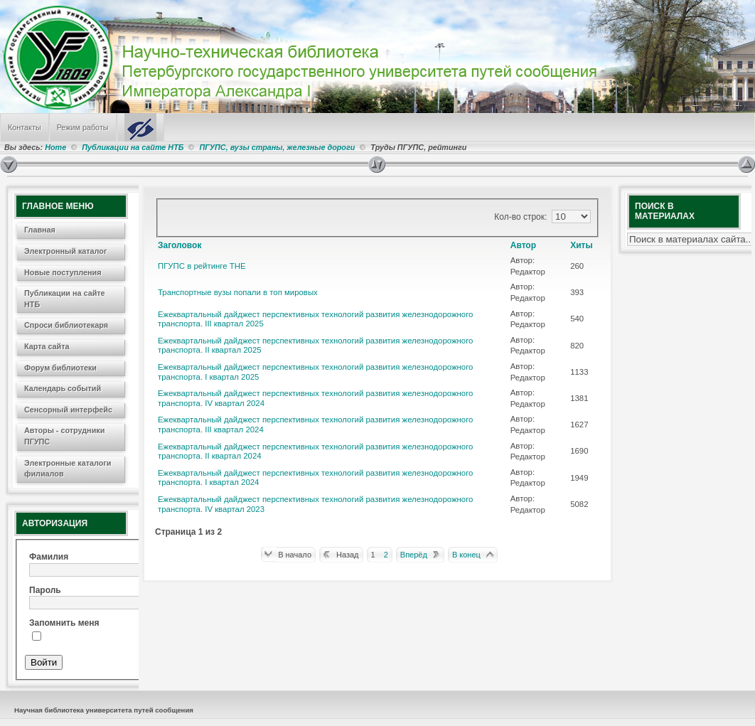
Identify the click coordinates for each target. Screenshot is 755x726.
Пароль (45, 590)
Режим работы (83, 127)
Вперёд (413, 554)
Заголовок (179, 245)
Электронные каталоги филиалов (67, 469)
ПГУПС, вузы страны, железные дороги (277, 147)
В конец (466, 554)
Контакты (24, 127)
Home (55, 147)
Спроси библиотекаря (66, 325)
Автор (523, 245)
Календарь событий (62, 388)
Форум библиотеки (60, 367)
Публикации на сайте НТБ (132, 147)
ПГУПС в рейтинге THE (201, 266)
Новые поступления (63, 272)
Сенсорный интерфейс (68, 409)
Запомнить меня (64, 623)
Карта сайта (47, 346)
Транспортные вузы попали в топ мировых (238, 292)
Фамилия (48, 557)
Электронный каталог (65, 251)
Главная (39, 229)
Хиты (581, 245)
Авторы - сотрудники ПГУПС (64, 436)
